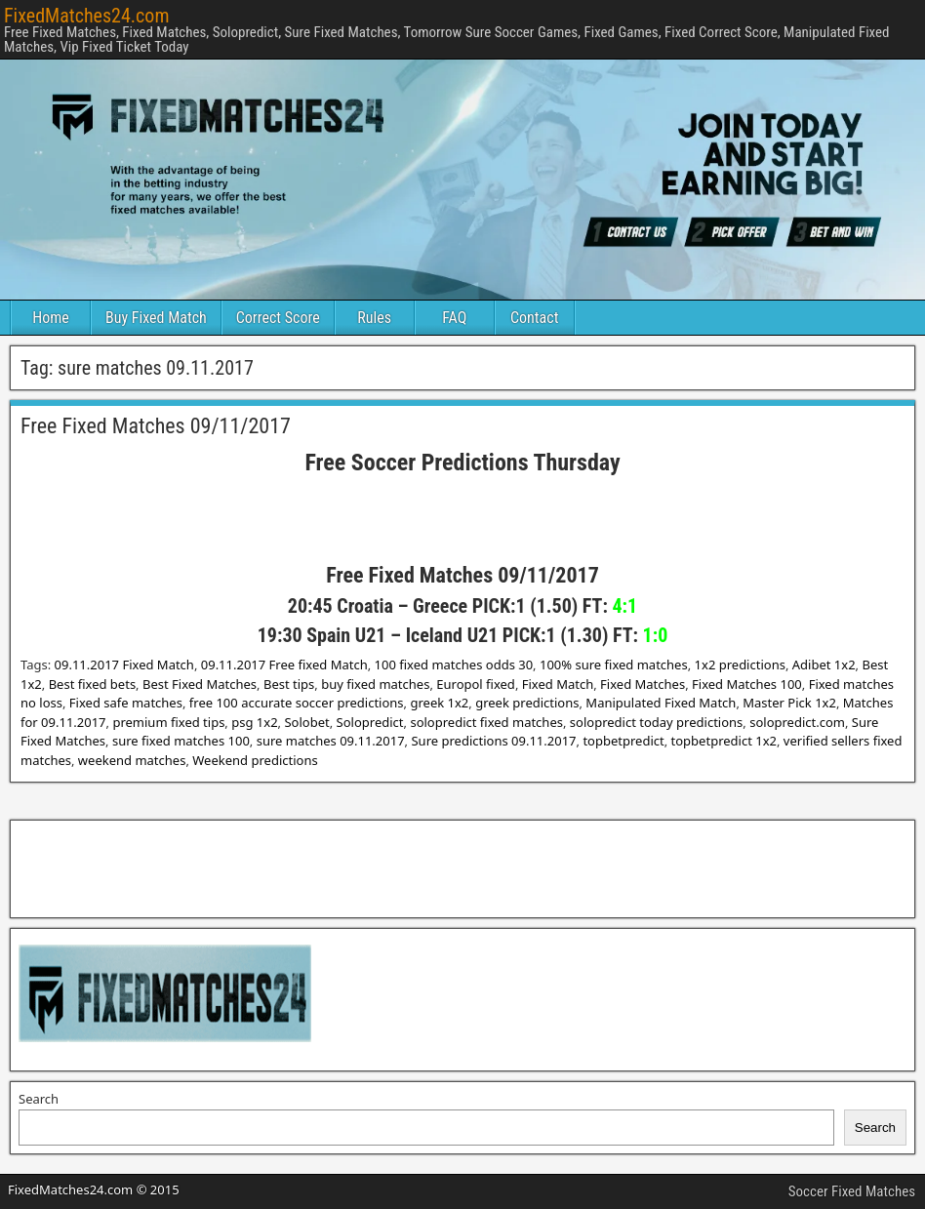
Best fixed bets (92, 684)
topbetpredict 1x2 (724, 740)
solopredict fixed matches (486, 722)
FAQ (454, 317)
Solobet (306, 722)
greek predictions (527, 702)
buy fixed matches (375, 684)
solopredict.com (797, 722)
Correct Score (278, 317)
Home (50, 317)
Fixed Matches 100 (747, 684)
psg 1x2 (254, 722)
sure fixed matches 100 (181, 740)
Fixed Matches (642, 684)
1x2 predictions (740, 664)
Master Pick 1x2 (789, 702)
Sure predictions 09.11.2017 (493, 740)
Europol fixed (475, 684)
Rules (374, 317)
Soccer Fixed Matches (851, 1191)
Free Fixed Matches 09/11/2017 (155, 426)
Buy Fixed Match (156, 317)
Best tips (288, 684)
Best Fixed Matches (199, 684)
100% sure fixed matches (614, 664)
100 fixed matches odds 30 (454, 664)
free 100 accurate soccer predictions (296, 702)
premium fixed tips (168, 722)
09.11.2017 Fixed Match (124, 664)
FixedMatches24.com (86, 15)
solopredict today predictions (656, 722)
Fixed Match (557, 684)
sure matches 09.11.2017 (331, 740)
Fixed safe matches (125, 702)
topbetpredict (623, 740)
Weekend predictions (254, 760)
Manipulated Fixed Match (660, 702)
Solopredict (370, 722)
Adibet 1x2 (824, 664)
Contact (534, 317)
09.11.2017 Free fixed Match (284, 664)
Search (39, 1099)
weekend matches (132, 760)
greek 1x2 (439, 702)
